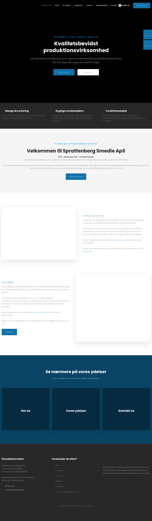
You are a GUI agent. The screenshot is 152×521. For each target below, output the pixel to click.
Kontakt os (125, 5)
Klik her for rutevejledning (12, 480)
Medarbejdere (102, 5)
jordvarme (116, 240)
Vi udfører (67, 5)
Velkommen (46, 5)
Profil (57, 5)
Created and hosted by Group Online (76, 506)
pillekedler (128, 240)
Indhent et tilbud (76, 176)
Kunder (114, 5)
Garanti (89, 5)
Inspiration (78, 5)
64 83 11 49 (117, 168)
